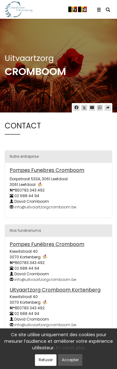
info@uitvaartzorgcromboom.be (45, 207)
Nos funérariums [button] (25, 230)
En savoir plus (70, 348)
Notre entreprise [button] (24, 156)
